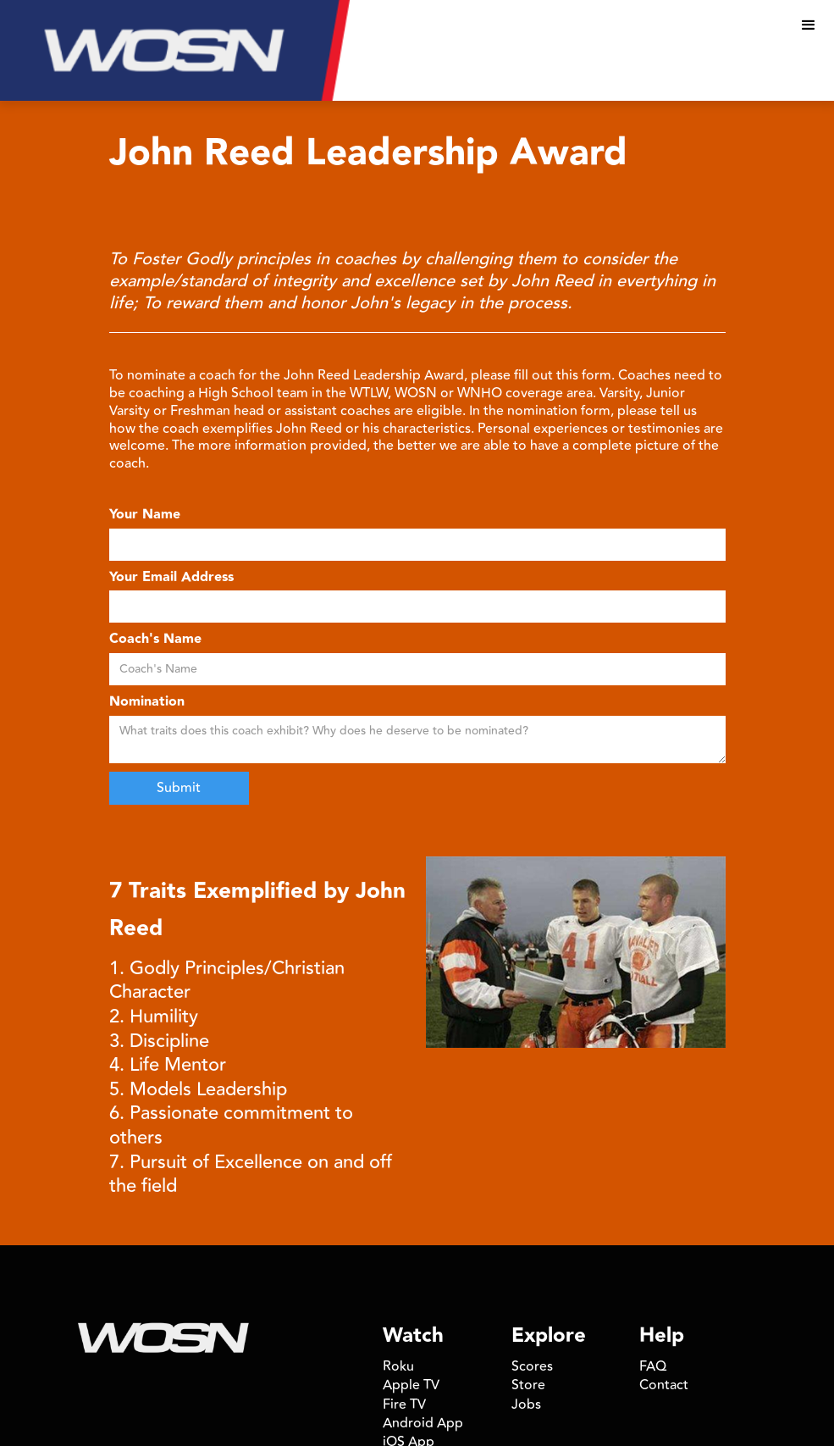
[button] (808, 25)
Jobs (526, 1404)
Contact (663, 1385)
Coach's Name (155, 640)
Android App (423, 1423)
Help (661, 1336)
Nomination (147, 703)
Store (528, 1385)
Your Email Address (171, 578)
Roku (398, 1366)
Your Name (144, 515)
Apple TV (411, 1385)
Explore (548, 1336)
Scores (532, 1366)
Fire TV (404, 1404)
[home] (175, 50)
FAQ (652, 1366)
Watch (413, 1336)
